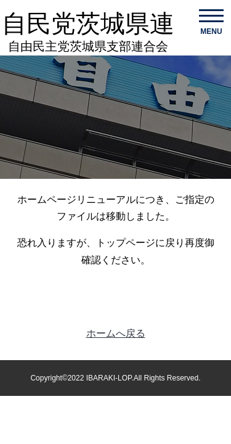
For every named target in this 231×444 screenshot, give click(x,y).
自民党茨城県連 (88, 32)
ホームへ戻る (115, 333)
